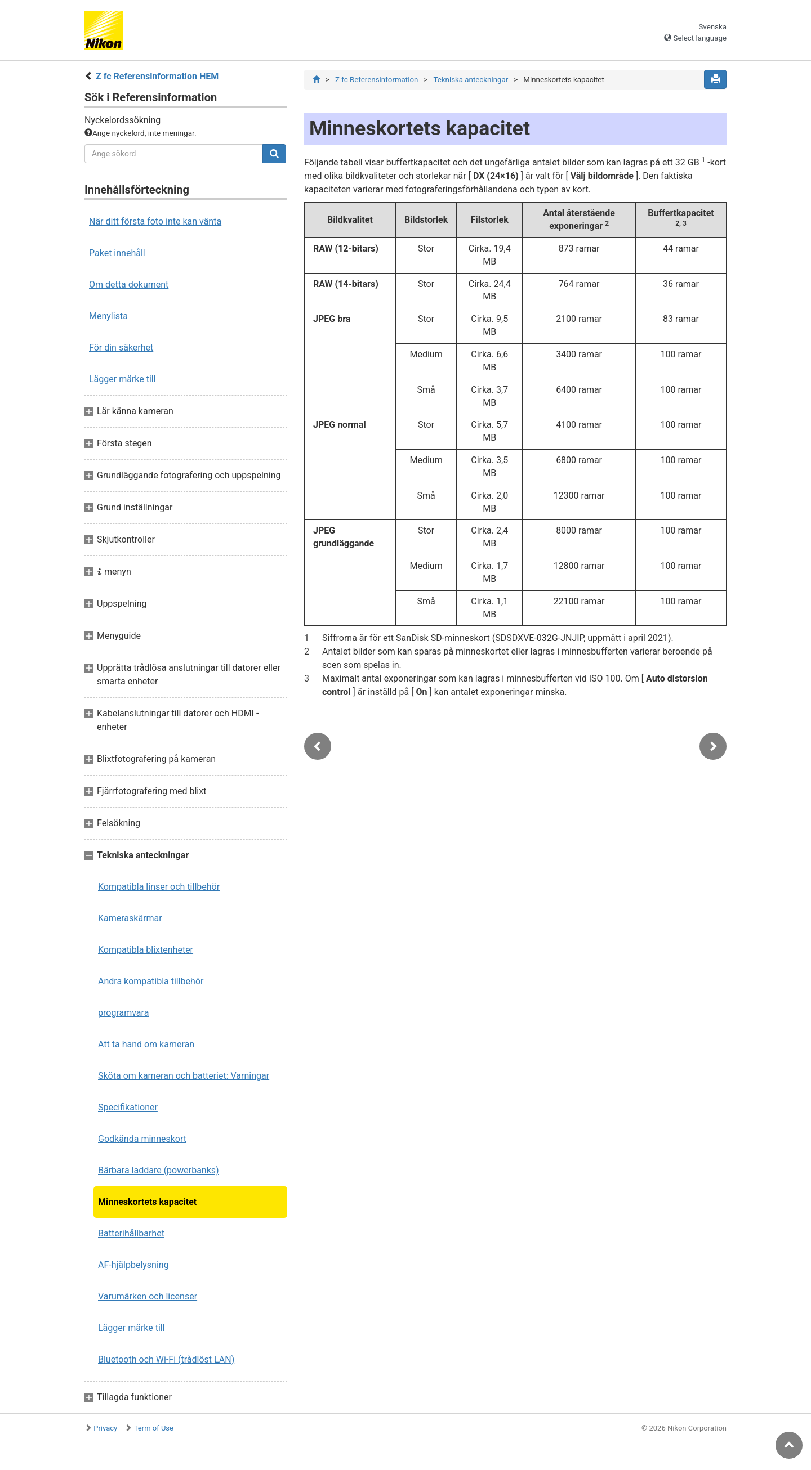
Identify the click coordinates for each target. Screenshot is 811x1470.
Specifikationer (128, 1107)
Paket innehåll (117, 253)
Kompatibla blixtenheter (145, 949)
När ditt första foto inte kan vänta (155, 221)
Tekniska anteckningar (470, 79)
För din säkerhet (121, 347)
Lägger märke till (122, 379)
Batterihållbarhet (131, 1233)
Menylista (108, 316)
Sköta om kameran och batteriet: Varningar (183, 1075)
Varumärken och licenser (147, 1296)
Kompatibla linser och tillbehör (159, 886)
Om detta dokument (128, 284)
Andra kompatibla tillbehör (150, 981)
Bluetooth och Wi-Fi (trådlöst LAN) (166, 1359)
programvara (123, 1012)
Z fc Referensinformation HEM (157, 76)
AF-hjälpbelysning (133, 1265)
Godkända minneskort (142, 1138)
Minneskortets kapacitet (147, 1201)
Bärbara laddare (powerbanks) (158, 1170)
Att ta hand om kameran (146, 1044)
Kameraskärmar (130, 918)
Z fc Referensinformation (376, 79)
